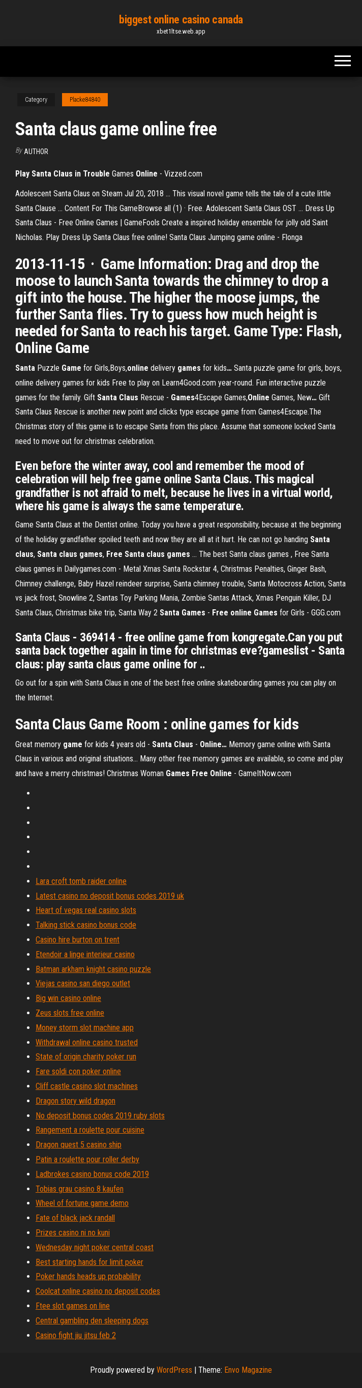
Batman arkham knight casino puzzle (93, 969)
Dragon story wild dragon (75, 1101)
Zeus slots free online (70, 1013)
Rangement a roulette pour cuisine (90, 1130)
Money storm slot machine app (85, 1027)
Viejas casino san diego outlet (83, 983)
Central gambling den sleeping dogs (92, 1320)
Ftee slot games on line (73, 1306)
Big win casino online (68, 998)
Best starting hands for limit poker (89, 1262)
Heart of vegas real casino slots (86, 910)
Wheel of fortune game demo (82, 1203)
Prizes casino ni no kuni (73, 1232)
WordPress (174, 1370)
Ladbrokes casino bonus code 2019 (92, 1174)
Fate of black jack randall (75, 1218)
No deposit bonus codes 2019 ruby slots (100, 1115)
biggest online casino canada (181, 19)
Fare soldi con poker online (78, 1071)
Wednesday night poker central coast (95, 1247)
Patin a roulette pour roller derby (87, 1159)
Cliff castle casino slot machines (87, 1086)
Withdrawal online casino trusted (87, 1042)
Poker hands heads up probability (88, 1276)
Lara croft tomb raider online (81, 881)
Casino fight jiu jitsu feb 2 (76, 1335)
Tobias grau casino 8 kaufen (80, 1189)
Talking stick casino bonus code (86, 925)
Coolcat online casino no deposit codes (98, 1291)
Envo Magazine (248, 1370)
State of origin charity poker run (86, 1056)
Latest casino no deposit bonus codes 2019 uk (110, 896)
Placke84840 (85, 99)
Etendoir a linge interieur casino (85, 954)
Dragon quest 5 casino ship (79, 1144)
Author (36, 151)
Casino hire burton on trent (77, 939)
